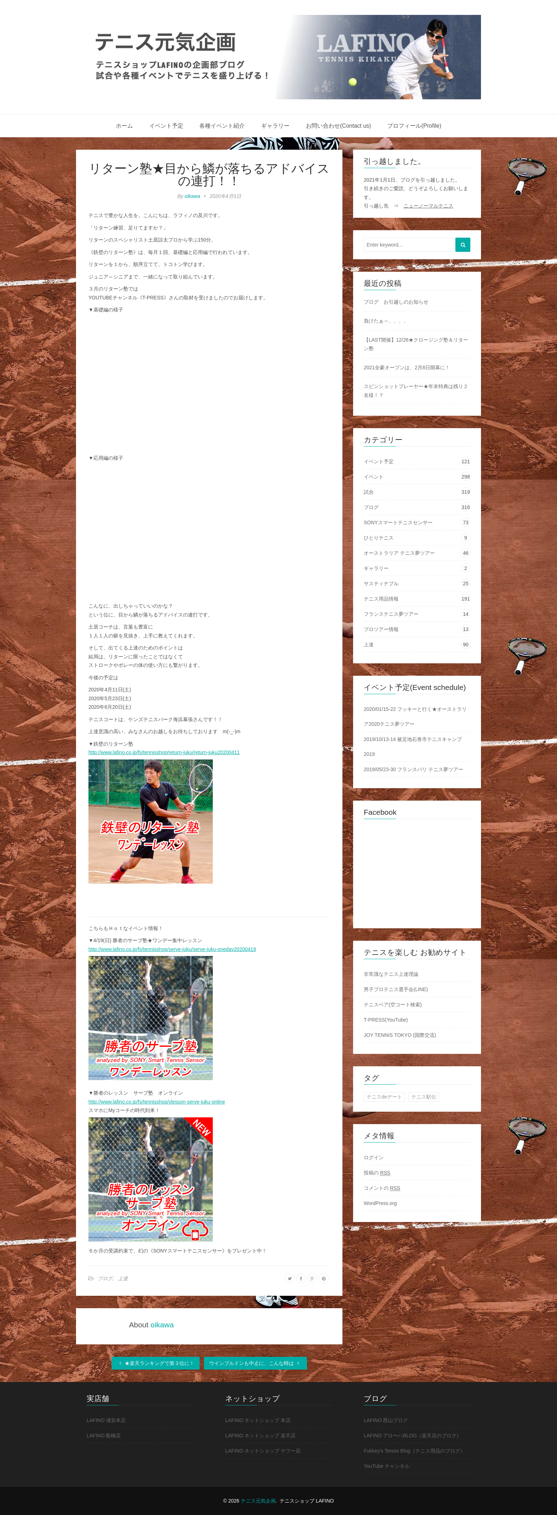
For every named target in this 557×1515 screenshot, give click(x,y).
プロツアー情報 (381, 629)
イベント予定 (166, 126)
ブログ (105, 1278)
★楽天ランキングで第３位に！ (155, 1363)
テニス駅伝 (423, 1097)
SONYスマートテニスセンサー (398, 522)
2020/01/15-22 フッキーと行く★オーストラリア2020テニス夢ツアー (415, 716)
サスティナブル (381, 583)
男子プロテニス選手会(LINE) (396, 989)
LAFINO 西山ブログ (386, 1420)
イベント (374, 477)
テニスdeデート (384, 1097)
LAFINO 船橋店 (104, 1435)
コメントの (382, 1188)
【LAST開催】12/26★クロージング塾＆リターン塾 (416, 344)
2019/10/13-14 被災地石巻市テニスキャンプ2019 (413, 746)
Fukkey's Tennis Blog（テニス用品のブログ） (414, 1451)
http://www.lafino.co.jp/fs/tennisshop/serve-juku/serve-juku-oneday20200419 (172, 949)
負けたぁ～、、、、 (386, 321)
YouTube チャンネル (387, 1466)
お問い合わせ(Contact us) (338, 126)
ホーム (124, 126)
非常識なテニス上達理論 (391, 974)
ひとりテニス (379, 538)
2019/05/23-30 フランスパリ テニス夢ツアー (413, 769)
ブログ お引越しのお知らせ (396, 302)
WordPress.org (380, 1203)
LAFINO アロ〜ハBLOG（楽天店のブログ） (412, 1435)
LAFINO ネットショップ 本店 (258, 1420)
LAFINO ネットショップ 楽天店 (260, 1435)
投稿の (377, 1173)
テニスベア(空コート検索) (393, 1004)
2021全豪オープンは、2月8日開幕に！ (407, 367)
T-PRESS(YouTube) (386, 1020)
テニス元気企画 (258, 1501)
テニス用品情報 (381, 599)
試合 (369, 492)
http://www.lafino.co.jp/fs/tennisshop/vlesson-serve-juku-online (156, 1102)
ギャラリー (275, 126)
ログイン (374, 1157)
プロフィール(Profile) (414, 126)
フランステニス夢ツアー (391, 614)
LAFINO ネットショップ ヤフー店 (263, 1451)
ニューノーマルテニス (428, 206)
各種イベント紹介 (222, 126)
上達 (123, 1278)
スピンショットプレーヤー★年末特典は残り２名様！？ (416, 390)
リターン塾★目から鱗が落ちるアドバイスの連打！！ (209, 174)
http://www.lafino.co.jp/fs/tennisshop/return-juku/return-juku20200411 (164, 752)
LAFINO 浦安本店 (106, 1420)
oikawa (192, 196)
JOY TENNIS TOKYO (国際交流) (400, 1035)
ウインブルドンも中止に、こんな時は (255, 1363)
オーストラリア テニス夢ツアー (399, 553)
